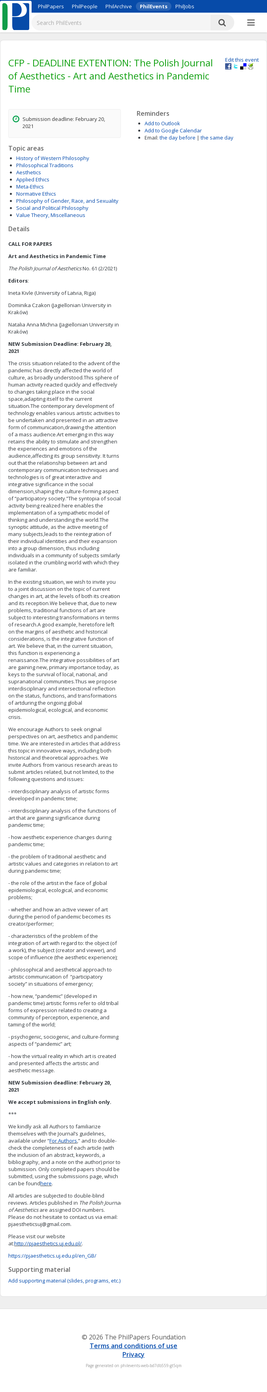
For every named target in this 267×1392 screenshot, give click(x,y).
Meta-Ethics (30, 186)
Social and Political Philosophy (52, 207)
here (46, 1183)
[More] (251, 22)
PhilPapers (51, 6)
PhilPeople (85, 6)
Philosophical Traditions (44, 165)
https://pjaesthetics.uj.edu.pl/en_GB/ (52, 1255)
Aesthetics (28, 172)
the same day (217, 137)
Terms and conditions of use (133, 1345)
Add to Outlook (162, 123)
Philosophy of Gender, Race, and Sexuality (67, 200)
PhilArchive (118, 6)
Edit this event (242, 59)
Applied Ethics (32, 179)
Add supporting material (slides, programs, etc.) (64, 1280)
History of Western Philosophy (52, 158)
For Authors (63, 1140)
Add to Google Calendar (173, 130)
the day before (178, 137)
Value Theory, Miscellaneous (50, 215)
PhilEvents (153, 6)
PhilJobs (184, 6)
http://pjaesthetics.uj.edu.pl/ (48, 1243)
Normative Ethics (36, 193)
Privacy (133, 1354)
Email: (151, 137)
